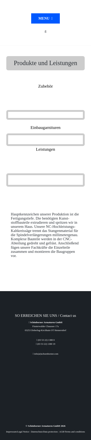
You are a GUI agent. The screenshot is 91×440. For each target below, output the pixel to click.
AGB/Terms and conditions (72, 431)
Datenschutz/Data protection (44, 431)
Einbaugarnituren (45, 127)
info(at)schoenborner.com (45, 353)
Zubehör (45, 86)
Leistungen (45, 149)
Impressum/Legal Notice (17, 431)
